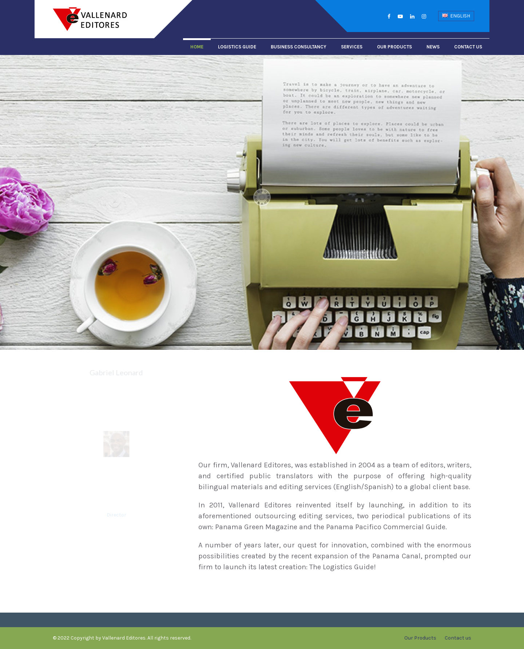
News (433, 47)
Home (196, 47)
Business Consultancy (298, 47)
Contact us (468, 47)
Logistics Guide (237, 47)
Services (351, 47)
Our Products (394, 47)
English (456, 16)
